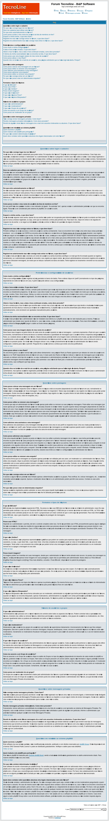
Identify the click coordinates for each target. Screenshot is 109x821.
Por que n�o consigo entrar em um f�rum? (18, 76)
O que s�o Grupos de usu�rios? (14, 108)
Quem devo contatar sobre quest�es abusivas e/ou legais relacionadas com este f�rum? (34, 136)
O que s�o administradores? (13, 104)
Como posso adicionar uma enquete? (16, 72)
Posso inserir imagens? (11, 91)
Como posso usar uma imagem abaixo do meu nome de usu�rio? (25, 56)
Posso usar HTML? (9, 87)
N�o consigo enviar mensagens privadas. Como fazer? (22, 119)
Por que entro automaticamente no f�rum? (18, 32)
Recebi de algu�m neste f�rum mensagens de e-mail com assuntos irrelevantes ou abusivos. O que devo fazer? (42, 123)
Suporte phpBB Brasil (36, 755)
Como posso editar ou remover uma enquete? (19, 74)
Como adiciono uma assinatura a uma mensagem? (20, 70)
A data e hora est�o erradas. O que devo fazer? (19, 49)
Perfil (61, 13)
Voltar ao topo (8, 166)
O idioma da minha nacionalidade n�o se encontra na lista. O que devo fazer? (30, 54)
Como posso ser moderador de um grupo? (17, 112)
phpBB (51, 816)
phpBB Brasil (58, 818)
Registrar (89, 11)
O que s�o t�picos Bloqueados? (14, 97)
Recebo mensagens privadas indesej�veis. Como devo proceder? (26, 121)
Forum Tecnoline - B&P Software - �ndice (17, 19)
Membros (71, 11)
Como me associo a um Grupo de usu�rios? (18, 110)
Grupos (80, 11)
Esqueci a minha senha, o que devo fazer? (17, 36)
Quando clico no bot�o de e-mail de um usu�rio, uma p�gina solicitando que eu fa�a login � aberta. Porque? (41, 60)
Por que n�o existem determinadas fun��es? (19, 134)
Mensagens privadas (72, 13)
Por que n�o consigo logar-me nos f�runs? (18, 28)
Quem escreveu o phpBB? (12, 130)
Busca (63, 11)
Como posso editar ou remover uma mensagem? (20, 69)
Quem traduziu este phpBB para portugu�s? (18, 132)
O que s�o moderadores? (12, 106)
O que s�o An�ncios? (11, 93)
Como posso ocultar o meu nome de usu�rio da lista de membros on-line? (28, 35)
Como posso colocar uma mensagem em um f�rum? (21, 67)
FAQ (56, 11)
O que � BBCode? (9, 85)
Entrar (85, 13)
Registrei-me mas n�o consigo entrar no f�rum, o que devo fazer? (26, 38)
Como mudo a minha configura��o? (16, 47)
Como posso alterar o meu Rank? (14, 58)
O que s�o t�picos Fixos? (12, 95)
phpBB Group (84, 744)
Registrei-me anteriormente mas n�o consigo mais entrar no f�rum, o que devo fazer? (33, 41)
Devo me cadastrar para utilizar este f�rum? (18, 30)
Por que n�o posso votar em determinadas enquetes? (22, 78)
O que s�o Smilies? (10, 89)
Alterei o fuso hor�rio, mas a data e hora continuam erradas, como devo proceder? (31, 52)
